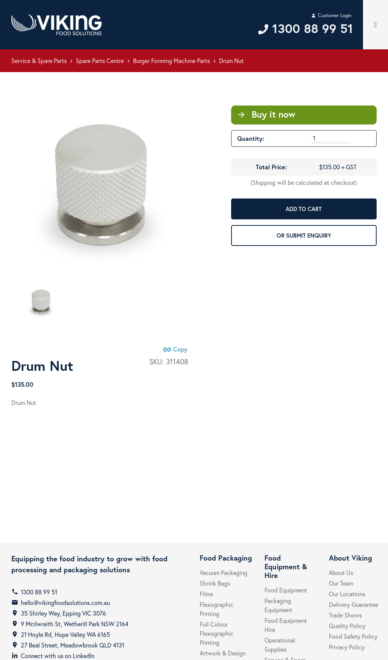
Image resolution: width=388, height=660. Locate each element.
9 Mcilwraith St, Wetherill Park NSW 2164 (74, 624)
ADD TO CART (304, 209)
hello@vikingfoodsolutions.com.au (65, 602)
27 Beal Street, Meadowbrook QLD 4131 (72, 645)
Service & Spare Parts (39, 61)
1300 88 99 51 (39, 592)
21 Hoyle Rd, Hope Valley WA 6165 (65, 634)
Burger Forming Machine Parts (171, 61)
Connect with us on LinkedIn (57, 656)
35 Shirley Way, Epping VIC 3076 (63, 613)
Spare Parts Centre (100, 61)
